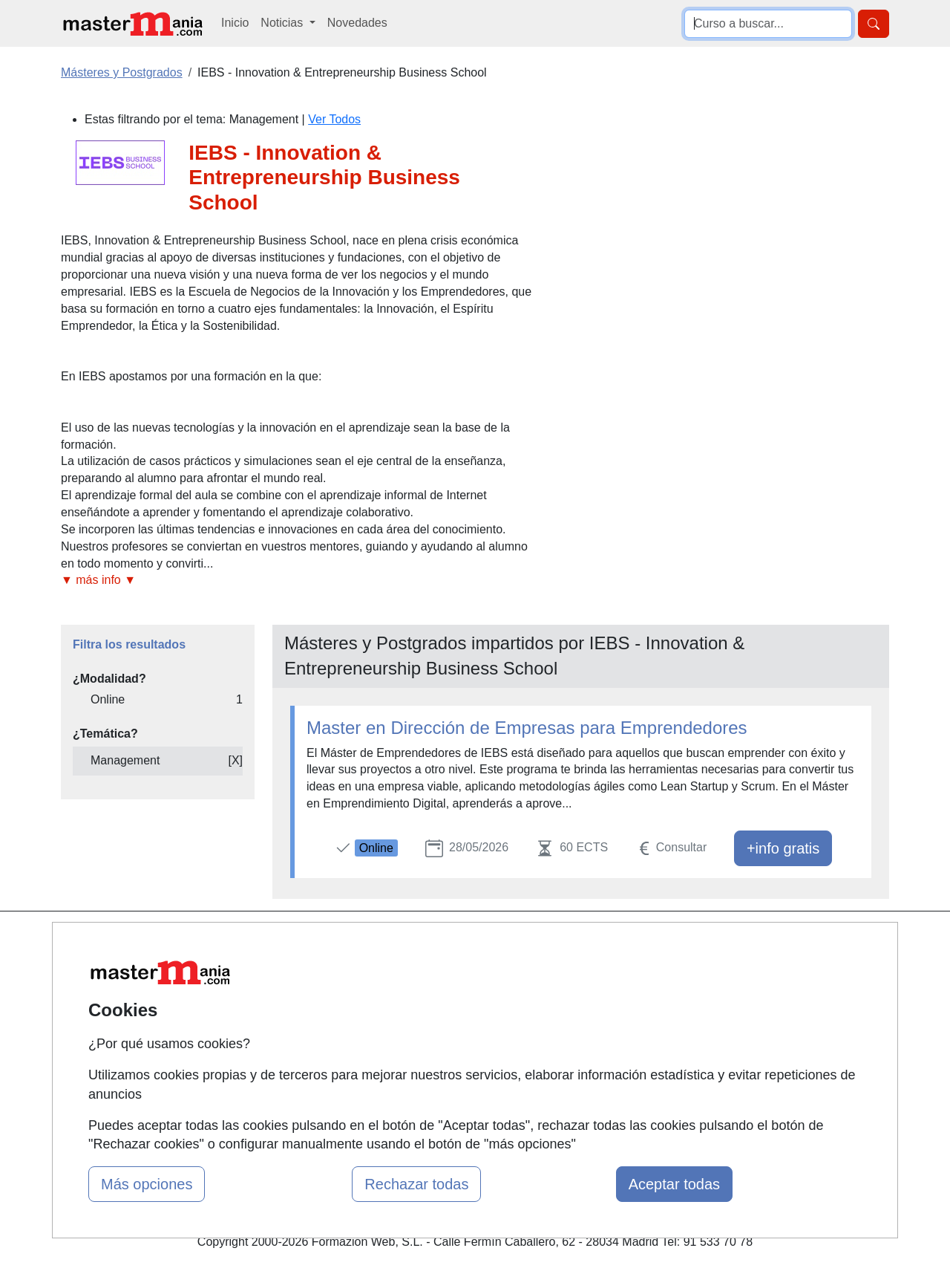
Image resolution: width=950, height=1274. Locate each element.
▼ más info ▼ (98, 579)
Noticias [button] (283, 22)
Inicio (235, 22)
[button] (299, 580)
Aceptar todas (674, 1184)
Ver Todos (334, 119)
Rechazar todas (416, 1184)
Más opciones (146, 1184)
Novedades (357, 22)
